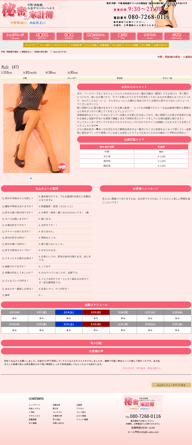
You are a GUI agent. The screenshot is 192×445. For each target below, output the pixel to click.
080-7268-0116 (149, 16)
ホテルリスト (60, 45)
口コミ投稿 (91, 45)
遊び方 (122, 35)
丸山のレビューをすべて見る (171, 385)
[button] (31, 178)
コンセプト (30, 45)
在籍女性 (42, 35)
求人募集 (146, 45)
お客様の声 (76, 45)
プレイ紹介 (45, 45)
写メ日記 (116, 45)
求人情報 (32, 423)
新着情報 (104, 45)
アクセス (150, 35)
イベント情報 (131, 45)
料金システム (96, 35)
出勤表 (69, 35)
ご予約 (176, 35)
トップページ (15, 35)
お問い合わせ (160, 45)
